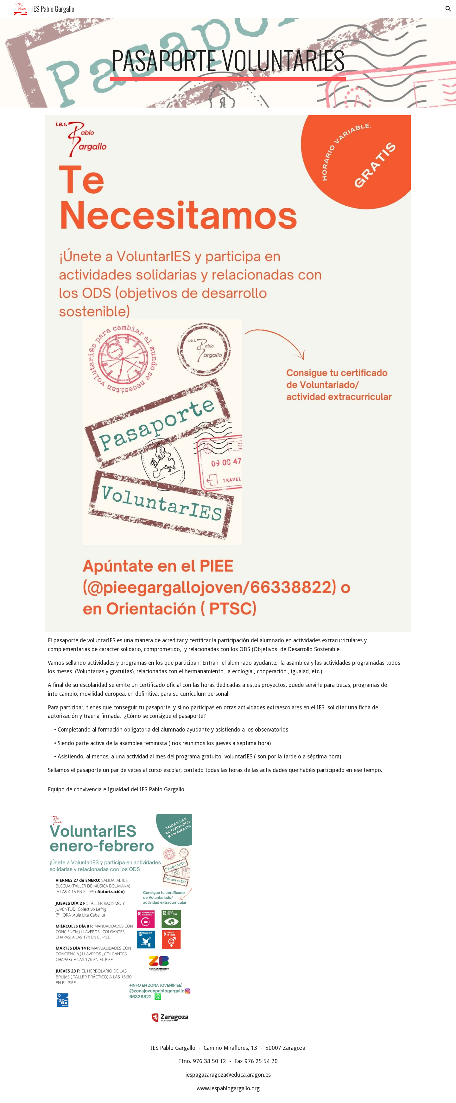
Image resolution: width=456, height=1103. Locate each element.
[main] (228, 63)
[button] (448, 8)
